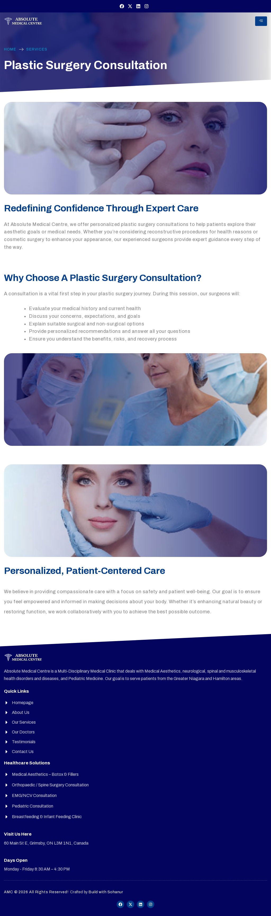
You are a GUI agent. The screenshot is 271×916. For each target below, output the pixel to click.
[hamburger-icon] (261, 21)
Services (36, 49)
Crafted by (96, 892)
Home (10, 49)
